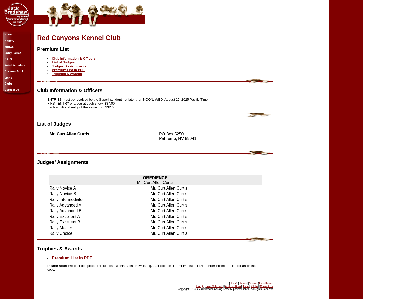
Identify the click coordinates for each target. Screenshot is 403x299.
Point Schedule (214, 286)
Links (246, 286)
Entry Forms (266, 283)
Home (233, 283)
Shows (253, 283)
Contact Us (266, 286)
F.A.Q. (200, 286)
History (243, 283)
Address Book (233, 286)
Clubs (254, 286)
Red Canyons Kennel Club (79, 38)
